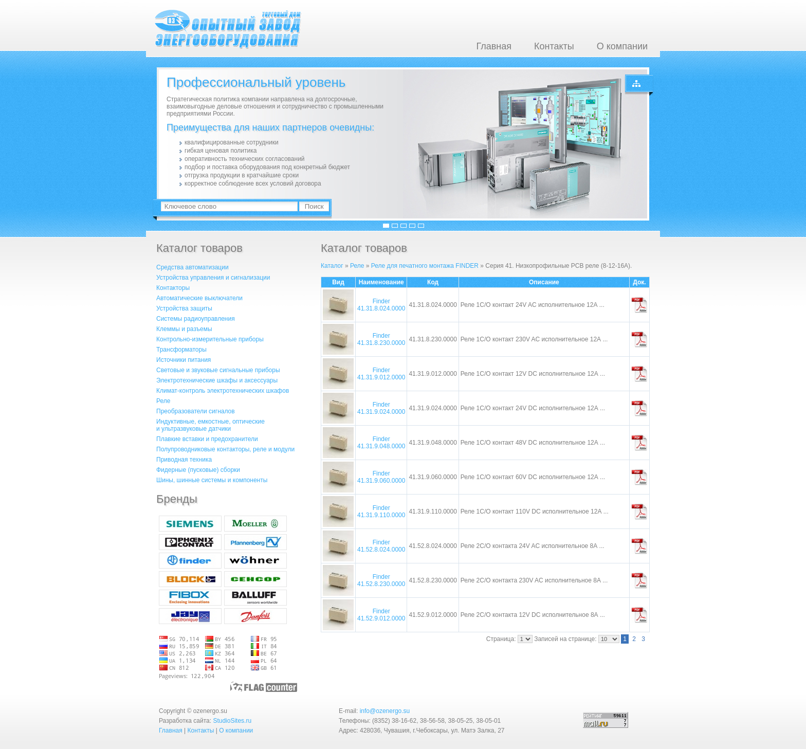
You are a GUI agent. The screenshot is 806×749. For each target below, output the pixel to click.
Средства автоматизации (192, 267)
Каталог (332, 265)
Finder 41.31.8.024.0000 (381, 305)
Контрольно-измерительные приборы (210, 339)
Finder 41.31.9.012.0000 (381, 374)
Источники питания (183, 359)
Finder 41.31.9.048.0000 (381, 442)
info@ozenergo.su (385, 711)
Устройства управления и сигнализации (213, 277)
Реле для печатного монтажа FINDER (425, 265)
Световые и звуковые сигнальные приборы (218, 370)
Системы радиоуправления (195, 318)
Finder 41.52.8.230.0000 (381, 580)
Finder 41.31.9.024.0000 (381, 408)
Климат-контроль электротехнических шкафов (222, 390)
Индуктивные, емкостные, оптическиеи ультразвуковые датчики (210, 425)
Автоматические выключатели (199, 298)
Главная (493, 46)
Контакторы (173, 287)
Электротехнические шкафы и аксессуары (217, 380)
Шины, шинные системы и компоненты (211, 480)
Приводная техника (184, 459)
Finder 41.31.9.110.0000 (381, 511)
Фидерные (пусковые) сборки (198, 469)
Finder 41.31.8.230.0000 (381, 339)
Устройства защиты (184, 308)
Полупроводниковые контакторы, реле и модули (225, 449)
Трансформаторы (181, 349)
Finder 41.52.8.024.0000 (381, 546)
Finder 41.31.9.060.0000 (381, 477)
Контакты (554, 46)
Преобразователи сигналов (195, 411)
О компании (622, 46)
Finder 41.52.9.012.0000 (381, 615)
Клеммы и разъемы (184, 329)
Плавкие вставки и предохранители (207, 439)
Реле (163, 401)
